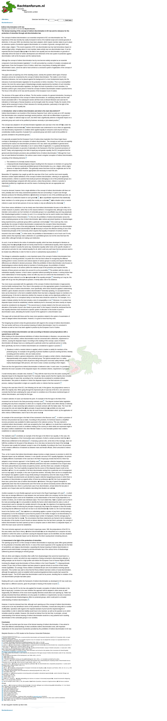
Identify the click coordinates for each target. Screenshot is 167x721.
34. (2, 697)
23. (2, 678)
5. (2, 645)
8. (2, 653)
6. (2, 647)
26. (2, 687)
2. (2, 639)
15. (2, 666)
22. (2, 677)
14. (2, 663)
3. (2, 642)
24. (2, 681)
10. (2, 656)
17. (2, 669)
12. (2, 659)
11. (2, 657)
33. (2, 696)
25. (2, 685)
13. (2, 660)
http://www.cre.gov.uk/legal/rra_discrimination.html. (14, 651)
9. (2, 655)
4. (2, 643)
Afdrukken (5, 19)
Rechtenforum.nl (7, 22)
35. (2, 699)
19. (2, 671)
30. (2, 692)
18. (2, 670)
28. (2, 690)
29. (2, 691)
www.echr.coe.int (37, 696)
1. (2, 637)
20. (2, 673)
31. (2, 694)
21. (2, 675)
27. (2, 689)
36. (2, 700)
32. (2, 695)
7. (2, 650)
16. (2, 667)
